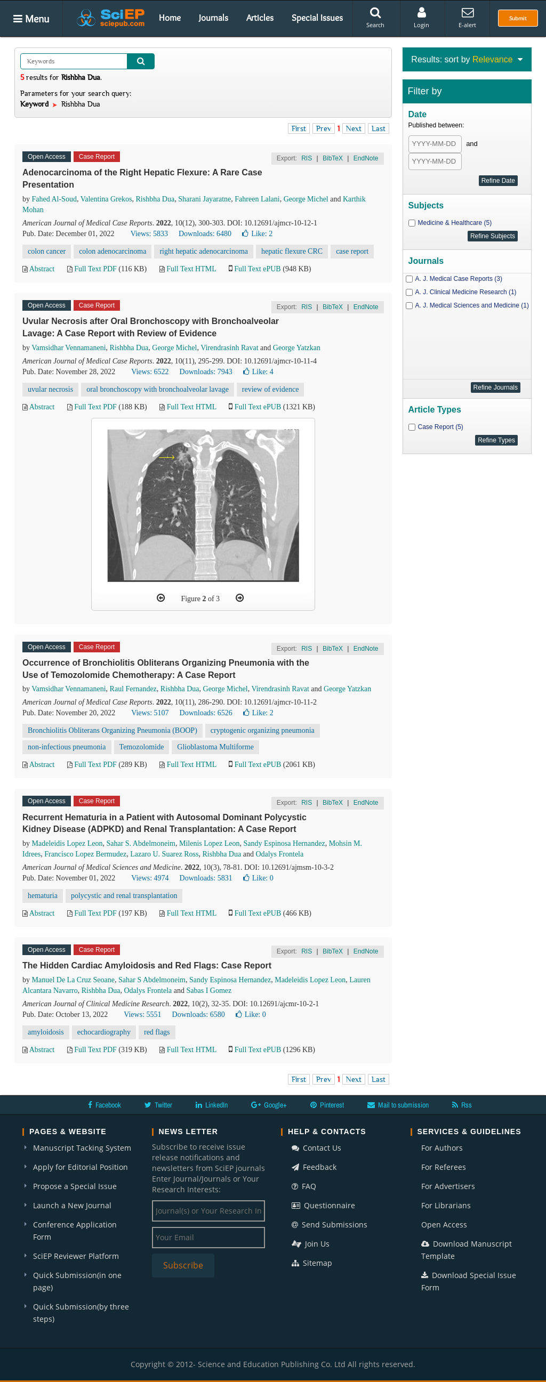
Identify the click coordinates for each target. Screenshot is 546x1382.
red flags (157, 1032)
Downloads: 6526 (206, 713)
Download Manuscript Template (466, 1250)
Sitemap (312, 1263)
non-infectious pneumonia (67, 747)
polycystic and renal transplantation (124, 896)
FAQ (304, 1186)
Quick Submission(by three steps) (81, 1313)
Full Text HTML (191, 269)
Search (375, 17)
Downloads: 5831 (206, 878)
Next (354, 128)
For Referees (443, 1167)
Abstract (41, 269)
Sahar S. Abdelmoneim (140, 843)
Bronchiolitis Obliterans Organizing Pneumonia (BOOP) (112, 730)
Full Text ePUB (257, 269)
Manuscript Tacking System (82, 1148)
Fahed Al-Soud (54, 199)
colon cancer (47, 251)
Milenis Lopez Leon (209, 843)
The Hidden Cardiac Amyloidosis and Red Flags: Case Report (146, 965)
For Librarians (446, 1205)
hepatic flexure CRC (292, 251)
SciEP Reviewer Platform (76, 1256)
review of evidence (270, 389)
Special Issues (317, 17)
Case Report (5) (440, 427)
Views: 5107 (149, 713)
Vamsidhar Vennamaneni (68, 348)
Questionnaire (323, 1205)
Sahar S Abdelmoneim (152, 980)
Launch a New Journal (72, 1205)
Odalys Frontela (279, 854)
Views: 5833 (149, 234)
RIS (306, 158)
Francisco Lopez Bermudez (85, 854)
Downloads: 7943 (206, 372)
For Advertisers (448, 1186)
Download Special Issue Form (468, 1281)
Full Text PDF (95, 269)
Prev (323, 128)
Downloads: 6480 (205, 234)
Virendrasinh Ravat (229, 348)
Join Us (311, 1244)
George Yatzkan (296, 348)
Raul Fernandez (133, 689)
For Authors (442, 1148)
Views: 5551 (142, 1015)
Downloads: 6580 (198, 1015)
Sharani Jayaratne (204, 199)
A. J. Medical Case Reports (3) (458, 278)
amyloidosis (46, 1032)
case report (352, 251)
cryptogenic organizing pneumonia (263, 730)
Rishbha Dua (154, 199)
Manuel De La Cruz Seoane (73, 980)
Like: (257, 234)
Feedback (314, 1167)
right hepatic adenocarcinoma (203, 251)
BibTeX (333, 158)
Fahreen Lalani (257, 199)
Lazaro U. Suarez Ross (164, 854)
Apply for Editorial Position (80, 1167)
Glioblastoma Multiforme (215, 747)
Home (170, 17)
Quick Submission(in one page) (77, 1281)
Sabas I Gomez (209, 991)
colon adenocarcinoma (112, 251)
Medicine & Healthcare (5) (455, 223)
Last (379, 128)
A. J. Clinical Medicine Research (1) (466, 292)
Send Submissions (329, 1224)
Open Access (444, 1224)
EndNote (366, 158)
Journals (213, 17)
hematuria (43, 896)
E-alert (467, 17)
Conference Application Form (75, 1230)
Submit (518, 18)
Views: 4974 (149, 878)
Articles (260, 17)
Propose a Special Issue (75, 1186)
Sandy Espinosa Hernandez (284, 843)
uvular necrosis (50, 389)
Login (421, 17)
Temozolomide (141, 747)
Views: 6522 (149, 372)
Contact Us (316, 1148)
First (299, 128)
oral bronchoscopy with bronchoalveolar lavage (157, 389)
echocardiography (104, 1032)
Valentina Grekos (106, 199)
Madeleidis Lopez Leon (67, 843)
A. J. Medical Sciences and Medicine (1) (472, 305)
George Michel (306, 199)
